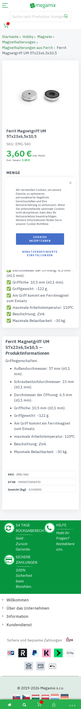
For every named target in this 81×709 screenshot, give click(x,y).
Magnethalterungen (19, 42)
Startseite (10, 36)
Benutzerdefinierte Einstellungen (39, 253)
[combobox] (40, 16)
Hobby (28, 36)
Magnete (44, 36)
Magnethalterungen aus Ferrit (27, 47)
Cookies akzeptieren (40, 238)
